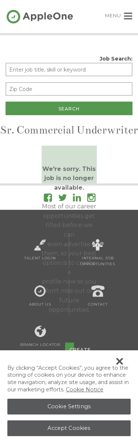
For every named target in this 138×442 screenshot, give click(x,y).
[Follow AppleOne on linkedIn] (77, 199)
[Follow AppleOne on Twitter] (62, 199)
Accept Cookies (68, 429)
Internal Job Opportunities (97, 252)
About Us (40, 296)
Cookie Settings (69, 408)
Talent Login (40, 249)
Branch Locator (40, 336)
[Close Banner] (120, 362)
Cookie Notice (84, 391)
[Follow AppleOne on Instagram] (91, 199)
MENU (118, 15)
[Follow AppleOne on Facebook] (48, 199)
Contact (98, 296)
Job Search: (116, 58)
